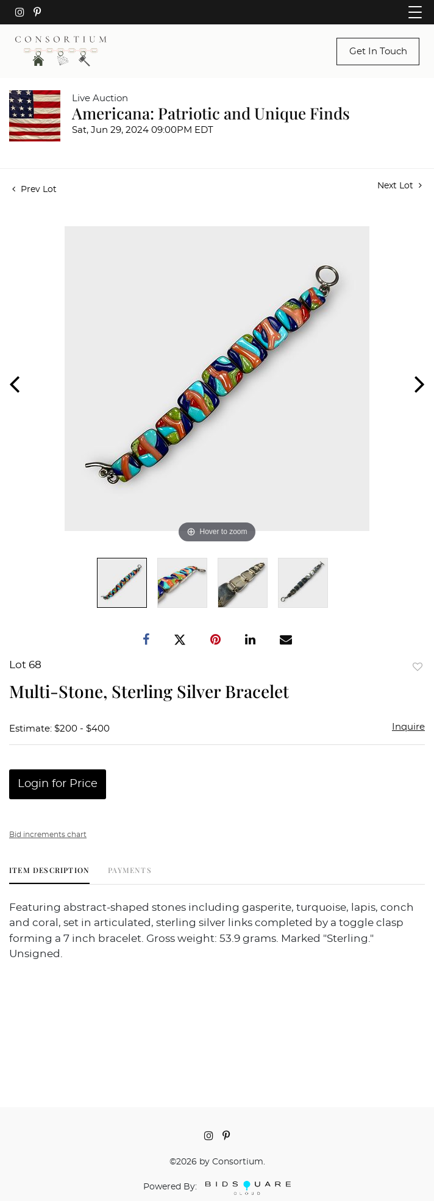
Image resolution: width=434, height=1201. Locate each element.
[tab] (49, 874)
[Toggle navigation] (415, 12)
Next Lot (399, 185)
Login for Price (58, 784)
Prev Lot (34, 189)
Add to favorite (417, 667)
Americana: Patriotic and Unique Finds (211, 113)
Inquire (408, 727)
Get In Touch (378, 51)
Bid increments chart (48, 834)
